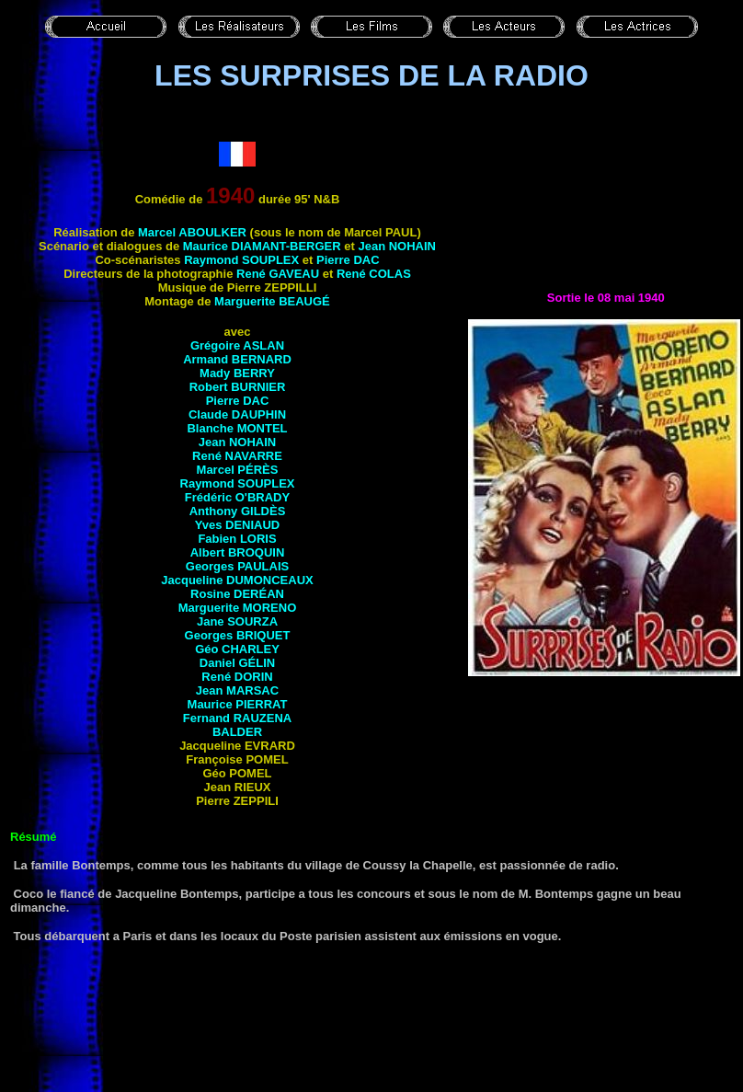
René (277, 274)
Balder (237, 732)
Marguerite (272, 301)
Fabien (237, 539)
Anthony (237, 511)
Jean (397, 246)
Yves (237, 525)
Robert (237, 387)
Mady (237, 373)
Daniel (237, 663)
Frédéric (237, 497)
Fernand (237, 718)
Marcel (192, 232)
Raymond (241, 260)
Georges (237, 566)
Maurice (262, 246)
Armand (237, 359)
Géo (237, 649)
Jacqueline (237, 580)
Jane (237, 621)
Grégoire (237, 345)
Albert (237, 552)
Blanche (237, 428)
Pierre (348, 260)
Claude (237, 414)
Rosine (237, 594)
